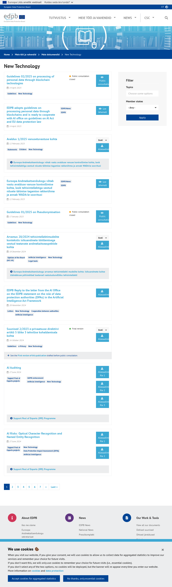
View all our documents (148, 525)
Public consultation (103, 81)
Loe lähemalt (102, 110)
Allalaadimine (103, 148)
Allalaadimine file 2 (103, 387)
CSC (147, 18)
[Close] (162, 549)
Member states (134, 101)
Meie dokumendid (51, 54)
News (128, 18)
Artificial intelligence (37, 257)
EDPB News (84, 525)
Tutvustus (57, 18)
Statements (12, 149)
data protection (55, 570)
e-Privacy (22, 346)
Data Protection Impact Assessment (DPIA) (41, 451)
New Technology (25, 93)
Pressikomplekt (86, 534)
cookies (36, 570)
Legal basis (33, 261)
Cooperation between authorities (45, 311)
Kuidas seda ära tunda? (58, 2)
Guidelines (12, 93)
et (162, 6)
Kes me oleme (28, 525)
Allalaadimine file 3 (103, 402)
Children (22, 149)
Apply (142, 117)
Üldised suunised (145, 529)
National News (86, 529)
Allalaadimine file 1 (103, 372)
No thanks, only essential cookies (85, 578)
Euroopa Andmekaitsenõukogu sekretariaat (32, 533)
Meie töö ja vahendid (94, 18)
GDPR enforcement (35, 378)
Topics (129, 87)
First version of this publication (32, 355)
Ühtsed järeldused (145, 534)
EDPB (63, 112)
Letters (10, 311)
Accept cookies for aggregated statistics (34, 578)
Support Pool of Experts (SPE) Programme (34, 418)
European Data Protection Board (17, 7)
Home (7, 54)
